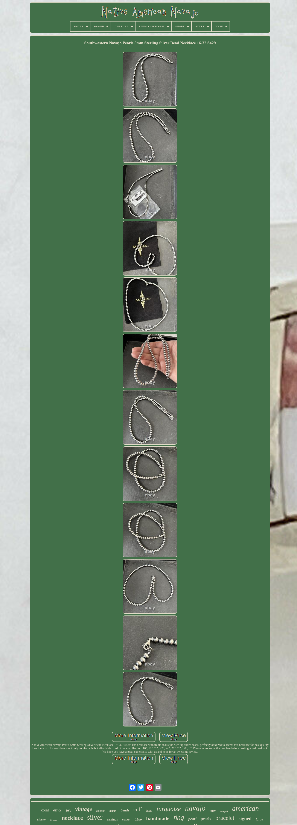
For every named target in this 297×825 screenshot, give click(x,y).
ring (179, 817)
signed (245, 818)
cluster (41, 819)
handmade (157, 818)
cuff (138, 809)
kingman (100, 810)
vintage (83, 809)
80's (68, 810)
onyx (57, 810)
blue (138, 819)
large (259, 819)
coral (45, 810)
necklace (72, 818)
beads (125, 810)
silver (94, 817)
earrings (112, 819)
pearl (192, 819)
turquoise (169, 808)
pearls (206, 818)
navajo (195, 808)
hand (149, 810)
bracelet (225, 817)
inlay (213, 810)
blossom (53, 820)
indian (113, 810)
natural (126, 819)
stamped (224, 811)
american (245, 808)
